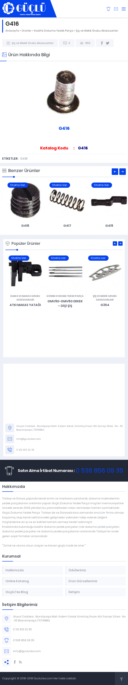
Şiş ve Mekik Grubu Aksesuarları (97, 30)
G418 (64, 225)
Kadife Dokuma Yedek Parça (53, 30)
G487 (24, 305)
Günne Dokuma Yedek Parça (103, 296)
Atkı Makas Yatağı (64, 305)
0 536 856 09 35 (99, 470)
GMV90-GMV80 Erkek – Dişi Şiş (103, 303)
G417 (106, 225)
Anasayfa (12, 30)
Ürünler (27, 30)
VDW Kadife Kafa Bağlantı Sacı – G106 (22, 227)
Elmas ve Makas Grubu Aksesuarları (64, 297)
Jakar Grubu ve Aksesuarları (24, 297)
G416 (24, 158)
